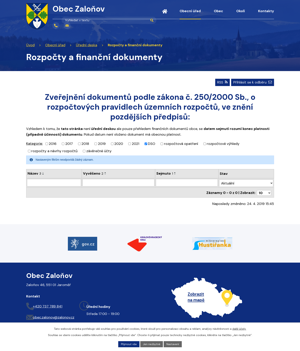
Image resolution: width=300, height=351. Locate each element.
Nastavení (173, 344)
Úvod (165, 13)
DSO (151, 143)
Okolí (240, 11)
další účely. (239, 328)
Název (34, 173)
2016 (52, 143)
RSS (221, 82)
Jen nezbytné (151, 344)
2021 (135, 143)
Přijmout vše (129, 344)
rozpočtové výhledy (223, 143)
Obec (218, 11)
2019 (102, 143)
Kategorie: (34, 143)
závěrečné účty (99, 150)
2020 (118, 143)
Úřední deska (86, 45)
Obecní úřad (190, 11)
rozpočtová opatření (181, 143)
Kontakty (266, 11)
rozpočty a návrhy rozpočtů (54, 150)
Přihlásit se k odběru (252, 82)
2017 (69, 143)
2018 (85, 143)
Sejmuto (165, 173)
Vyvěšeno (93, 173)
